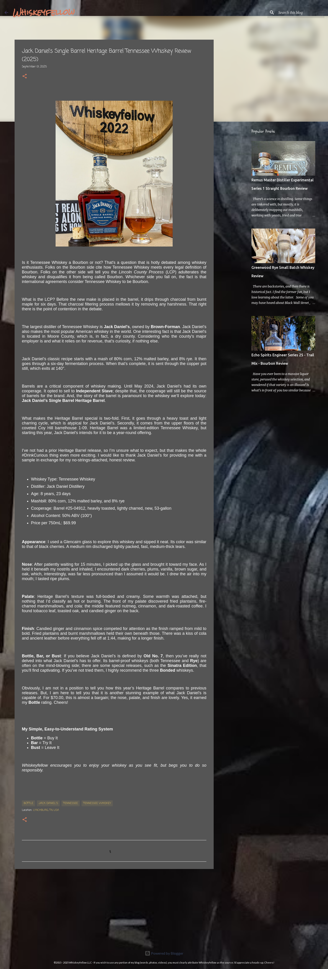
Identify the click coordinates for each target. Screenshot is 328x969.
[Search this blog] (300, 12)
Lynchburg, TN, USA (46, 810)
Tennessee (70, 803)
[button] (24, 76)
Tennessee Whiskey (97, 803)
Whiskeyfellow (44, 12)
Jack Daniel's (48, 803)
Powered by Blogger (164, 953)
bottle (28, 803)
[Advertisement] (114, 908)
